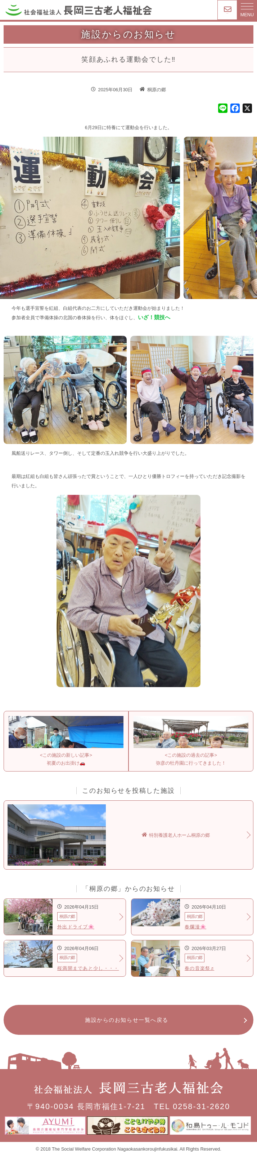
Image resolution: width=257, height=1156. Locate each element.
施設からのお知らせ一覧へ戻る (126, 1020)
